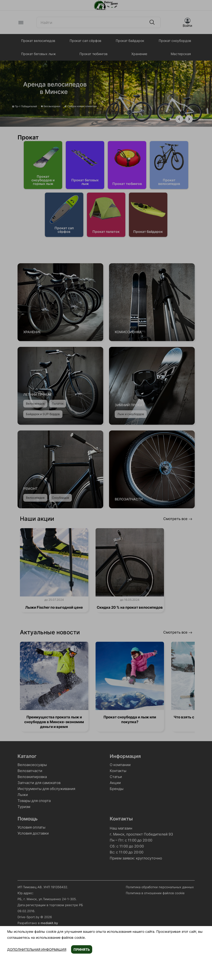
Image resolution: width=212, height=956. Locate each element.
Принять (81, 949)
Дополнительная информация (36, 949)
